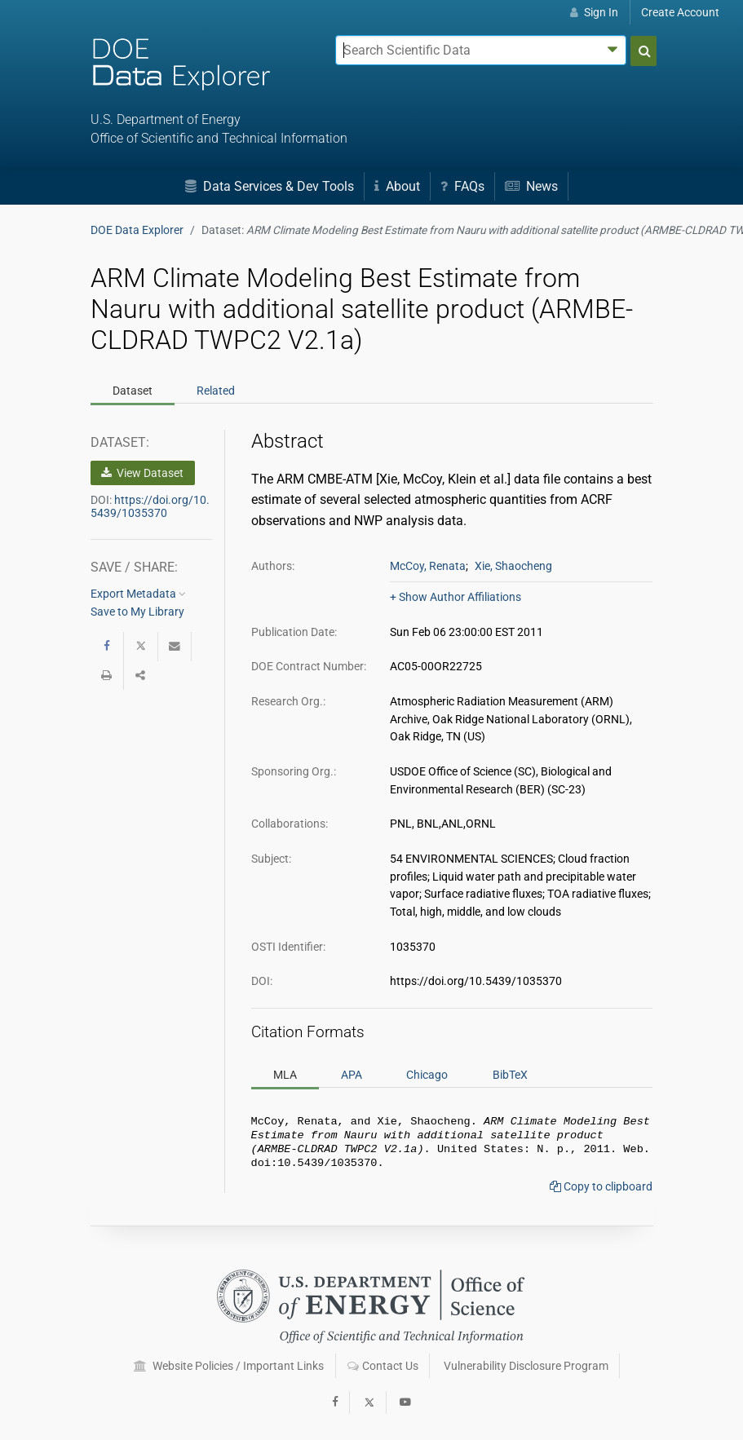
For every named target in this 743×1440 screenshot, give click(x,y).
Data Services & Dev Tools (269, 186)
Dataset (133, 390)
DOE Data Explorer (137, 229)
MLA (285, 1074)
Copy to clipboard (601, 1192)
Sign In (594, 12)
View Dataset (142, 472)
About (397, 186)
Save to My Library (137, 611)
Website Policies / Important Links (229, 1365)
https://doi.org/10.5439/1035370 (150, 506)
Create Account (680, 12)
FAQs (462, 186)
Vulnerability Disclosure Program (526, 1365)
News (531, 186)
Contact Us (382, 1365)
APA (351, 1074)
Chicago (427, 1074)
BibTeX (510, 1074)
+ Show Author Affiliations (455, 596)
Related (216, 390)
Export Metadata (138, 593)
